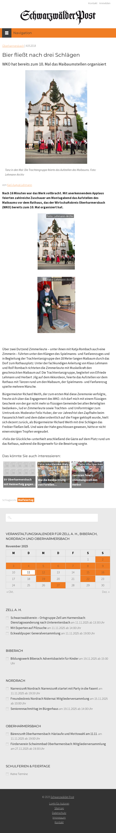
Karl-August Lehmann (19, 185)
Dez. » (105, 592)
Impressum (59, 817)
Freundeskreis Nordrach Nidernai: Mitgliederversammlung (49, 699)
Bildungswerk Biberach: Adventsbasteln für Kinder (44, 658)
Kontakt (92, 3)
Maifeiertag (25, 500)
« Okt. (10, 592)
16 (102, 572)
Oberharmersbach (13, 46)
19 (43, 579)
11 (28, 572)
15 (87, 572)
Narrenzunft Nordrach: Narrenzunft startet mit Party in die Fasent (54, 688)
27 (58, 585)
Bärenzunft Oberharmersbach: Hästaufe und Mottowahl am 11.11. (53, 734)
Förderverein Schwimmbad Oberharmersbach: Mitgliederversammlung (58, 744)
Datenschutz (59, 813)
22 (87, 579)
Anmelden (104, 3)
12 (43, 572)
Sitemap (59, 808)
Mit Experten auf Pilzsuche (28, 628)
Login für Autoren (59, 803)
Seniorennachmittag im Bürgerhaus (34, 709)
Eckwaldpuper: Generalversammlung (35, 633)
